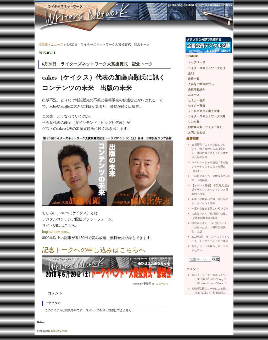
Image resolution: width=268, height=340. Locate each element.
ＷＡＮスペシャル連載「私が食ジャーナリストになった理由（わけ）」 (210, 166)
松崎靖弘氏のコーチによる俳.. (209, 288)
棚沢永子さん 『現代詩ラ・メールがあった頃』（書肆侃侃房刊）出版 (210, 227)
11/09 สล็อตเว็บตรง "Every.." (210, 279)
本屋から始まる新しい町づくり (210, 208)
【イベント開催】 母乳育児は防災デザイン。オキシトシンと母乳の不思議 (210, 189)
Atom (65, 330)
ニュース (57, 44)
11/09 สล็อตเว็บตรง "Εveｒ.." (210, 283)
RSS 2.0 (55, 330)
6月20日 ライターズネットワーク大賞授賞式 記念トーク (97, 64)
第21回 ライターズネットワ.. (209, 275)
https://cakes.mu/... (56, 232)
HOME (43, 44)
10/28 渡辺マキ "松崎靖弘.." (210, 292)
